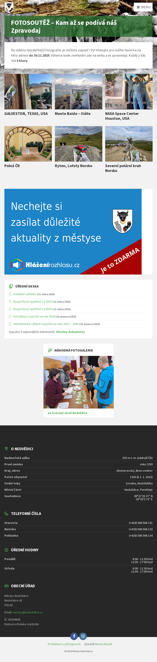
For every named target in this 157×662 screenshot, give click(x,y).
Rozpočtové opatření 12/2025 (32, 301)
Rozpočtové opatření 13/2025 (32, 309)
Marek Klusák (103, 644)
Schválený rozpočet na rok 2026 (34, 316)
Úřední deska (27, 286)
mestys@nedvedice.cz (28, 612)
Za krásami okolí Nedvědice (67, 413)
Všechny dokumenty (70, 332)
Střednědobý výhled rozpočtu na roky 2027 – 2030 (46, 324)
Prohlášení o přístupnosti (64, 644)
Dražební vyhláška (24, 294)
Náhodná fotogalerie (73, 350)
